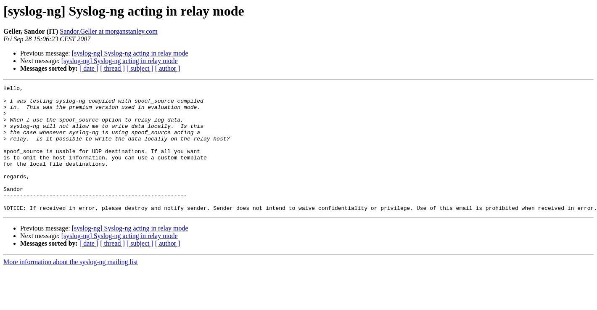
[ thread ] (112, 68)
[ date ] (88, 68)
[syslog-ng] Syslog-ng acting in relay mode (130, 53)
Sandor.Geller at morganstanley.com (108, 31)
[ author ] (167, 68)
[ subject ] (140, 68)
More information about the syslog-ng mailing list (70, 287)
